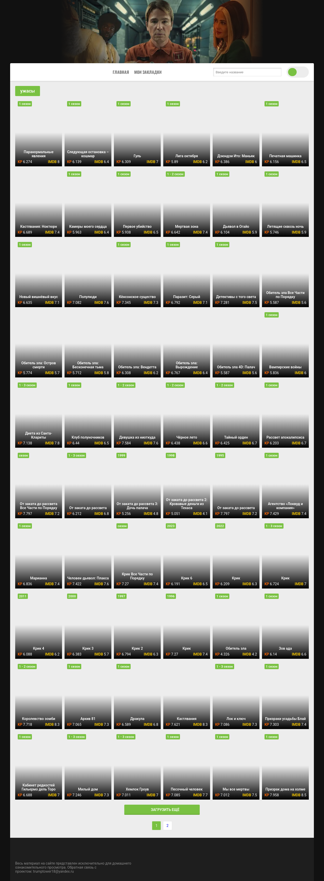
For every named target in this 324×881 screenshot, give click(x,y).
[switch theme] (298, 72)
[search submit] (276, 72)
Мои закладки (147, 72)
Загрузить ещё (162, 810)
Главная (121, 72)
